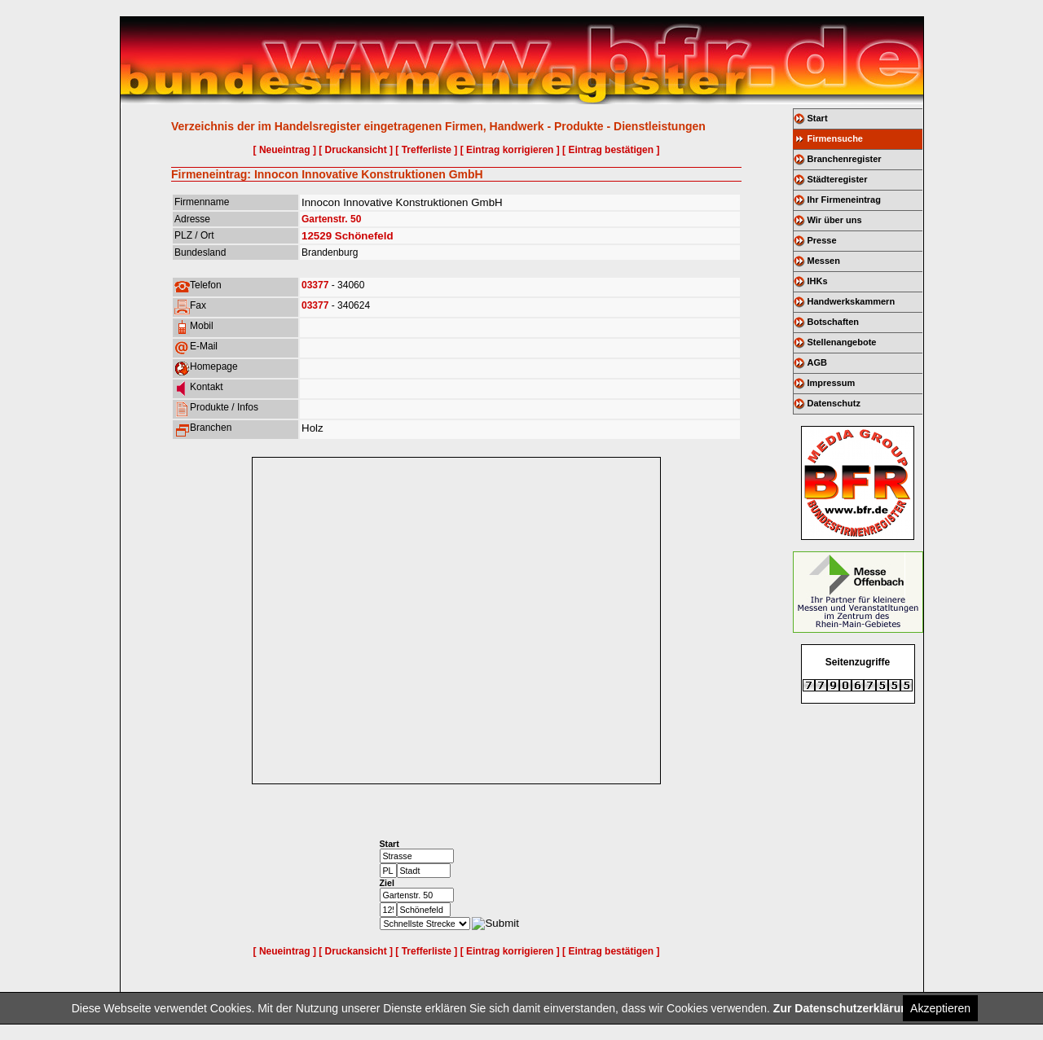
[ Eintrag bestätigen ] (610, 150)
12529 (316, 236)
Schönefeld (364, 236)
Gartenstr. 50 (331, 219)
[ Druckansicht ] (356, 150)
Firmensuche (835, 138)
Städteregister (838, 179)
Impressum (832, 383)
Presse (822, 240)
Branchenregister (845, 159)
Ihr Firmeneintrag (844, 199)
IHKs (818, 281)
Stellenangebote (842, 342)
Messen (824, 260)
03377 (314, 285)
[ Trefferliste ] (426, 150)
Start (818, 118)
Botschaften (834, 322)
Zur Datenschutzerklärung (843, 1008)
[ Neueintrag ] (284, 150)
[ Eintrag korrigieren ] (510, 150)
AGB (817, 362)
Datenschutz (834, 403)
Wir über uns (835, 220)
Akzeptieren (940, 1008)
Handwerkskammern (852, 301)
